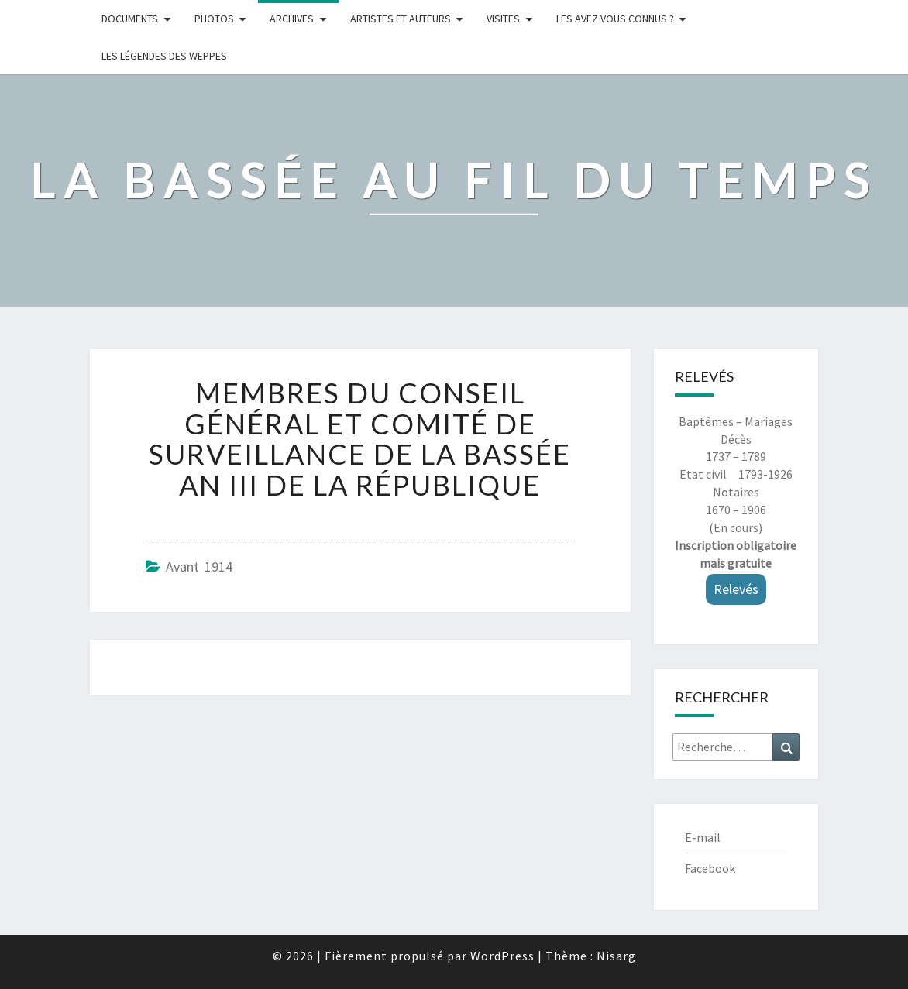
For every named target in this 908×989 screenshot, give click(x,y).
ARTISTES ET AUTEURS (400, 19)
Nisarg (616, 955)
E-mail (703, 837)
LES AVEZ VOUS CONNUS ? (615, 19)
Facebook (710, 868)
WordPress (502, 955)
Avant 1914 (199, 566)
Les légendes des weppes (164, 56)
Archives (292, 19)
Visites (503, 19)
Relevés (736, 589)
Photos (214, 19)
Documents (129, 19)
